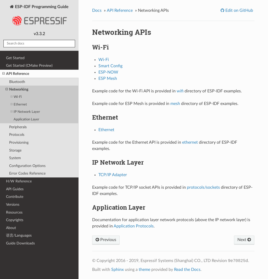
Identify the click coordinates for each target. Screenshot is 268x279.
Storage (15, 150)
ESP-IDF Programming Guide (39, 17)
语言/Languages (19, 235)
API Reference (15, 73)
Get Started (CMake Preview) (29, 66)
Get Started (15, 58)
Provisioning (19, 142)
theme (144, 269)
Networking (16, 89)
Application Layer (26, 119)
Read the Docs (187, 269)
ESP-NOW (108, 72)
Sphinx (117, 269)
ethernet (190, 142)
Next (244, 240)
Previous (106, 240)
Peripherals (18, 127)
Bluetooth (17, 82)
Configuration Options (27, 166)
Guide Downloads (20, 243)
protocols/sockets (203, 187)
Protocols (16, 135)
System (15, 158)
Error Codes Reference (27, 173)
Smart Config (110, 66)
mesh (175, 104)
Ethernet (18, 104)
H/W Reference (19, 181)
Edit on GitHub (238, 10)
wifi (180, 91)
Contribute (14, 197)
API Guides (15, 189)
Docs (97, 10)
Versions (12, 205)
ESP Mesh (107, 78)
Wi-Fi (16, 97)
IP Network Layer (25, 112)
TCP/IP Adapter (112, 175)
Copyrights (14, 220)
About (11, 228)
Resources (14, 212)
